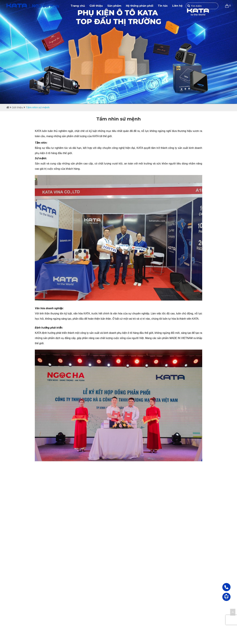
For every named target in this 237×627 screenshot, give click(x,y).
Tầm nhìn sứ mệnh (37, 107)
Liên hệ (177, 5)
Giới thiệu (96, 5)
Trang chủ (78, 5)
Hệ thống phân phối (139, 5)
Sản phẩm (114, 5)
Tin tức (163, 5)
